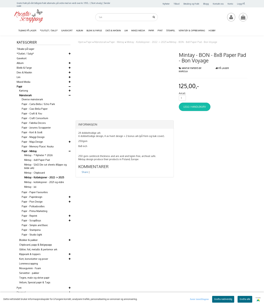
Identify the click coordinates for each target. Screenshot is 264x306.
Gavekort (22, 58)
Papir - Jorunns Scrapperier (36, 127)
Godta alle (245, 299)
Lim (18, 77)
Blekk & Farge (24, 67)
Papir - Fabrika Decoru (34, 122)
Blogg (206, 4)
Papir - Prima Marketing (34, 211)
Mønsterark (25, 95)
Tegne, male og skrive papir (34, 277)
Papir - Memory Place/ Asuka (38, 146)
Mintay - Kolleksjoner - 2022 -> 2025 (44, 177)
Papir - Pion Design (32, 201)
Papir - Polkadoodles (33, 206)
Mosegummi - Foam (30, 268)
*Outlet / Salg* (25, 53)
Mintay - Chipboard (34, 172)
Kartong (23, 90)
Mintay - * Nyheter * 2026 (38, 155)
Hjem (81, 42)
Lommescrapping (28, 263)
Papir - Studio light (32, 234)
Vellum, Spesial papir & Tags (34, 282)
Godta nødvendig (223, 299)
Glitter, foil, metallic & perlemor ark (38, 249)
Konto (230, 4)
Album (20, 63)
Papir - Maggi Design (33, 137)
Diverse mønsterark (32, 99)
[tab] (125, 125)
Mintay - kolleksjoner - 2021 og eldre (44, 182)
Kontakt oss (218, 4)
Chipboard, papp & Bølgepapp (35, 244)
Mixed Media (23, 81)
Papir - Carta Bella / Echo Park (38, 104)
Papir (19, 86)
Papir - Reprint (29, 215)
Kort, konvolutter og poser (33, 258)
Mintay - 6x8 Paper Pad (37, 159)
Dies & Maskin (24, 72)
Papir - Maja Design (32, 141)
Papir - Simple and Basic (35, 225)
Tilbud (176, 4)
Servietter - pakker (29, 273)
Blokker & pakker (28, 240)
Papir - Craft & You (32, 113)
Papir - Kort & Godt (32, 132)
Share (85, 172)
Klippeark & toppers (30, 254)
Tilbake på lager (25, 48)
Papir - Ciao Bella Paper (35, 108)
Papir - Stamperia (31, 229)
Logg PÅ (241, 4)
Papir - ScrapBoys (31, 220)
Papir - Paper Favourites (35, 192)
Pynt (19, 287)
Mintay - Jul (30, 186)
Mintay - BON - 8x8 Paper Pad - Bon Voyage (193, 42)
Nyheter (166, 4)
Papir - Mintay (29, 151)
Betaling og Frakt (191, 4)
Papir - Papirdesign (32, 196)
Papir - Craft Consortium (35, 118)
